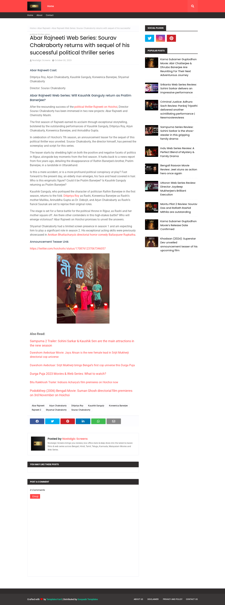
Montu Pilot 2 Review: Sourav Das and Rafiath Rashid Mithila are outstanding (178, 208)
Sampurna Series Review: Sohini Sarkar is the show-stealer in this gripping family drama (177, 133)
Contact (49, 15)
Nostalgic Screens (41, 60)
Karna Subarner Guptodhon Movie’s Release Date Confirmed (178, 225)
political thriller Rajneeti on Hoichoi (95, 106)
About (39, 15)
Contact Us (192, 599)
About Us (138, 599)
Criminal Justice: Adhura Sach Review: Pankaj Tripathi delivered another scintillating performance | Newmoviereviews (178, 109)
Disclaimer (153, 599)
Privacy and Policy (172, 599)
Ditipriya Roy (71, 195)
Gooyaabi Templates (88, 599)
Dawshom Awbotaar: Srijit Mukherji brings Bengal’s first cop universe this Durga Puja (82, 365)
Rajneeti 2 (36, 410)
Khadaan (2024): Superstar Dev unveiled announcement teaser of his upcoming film (179, 244)
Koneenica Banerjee (118, 405)
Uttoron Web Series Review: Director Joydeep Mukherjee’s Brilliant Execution (178, 189)
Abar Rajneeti (43, 28)
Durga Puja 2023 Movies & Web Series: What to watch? (68, 373)
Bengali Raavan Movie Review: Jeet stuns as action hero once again (178, 169)
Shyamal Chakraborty (56, 410)
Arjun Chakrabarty (58, 405)
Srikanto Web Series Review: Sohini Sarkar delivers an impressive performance (178, 88)
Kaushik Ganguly (96, 405)
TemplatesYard (54, 599)
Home (30, 15)
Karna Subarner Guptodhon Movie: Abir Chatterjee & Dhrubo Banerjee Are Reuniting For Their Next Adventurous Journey (178, 67)
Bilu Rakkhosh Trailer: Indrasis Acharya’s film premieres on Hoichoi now (74, 382)
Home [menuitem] (50, 6)
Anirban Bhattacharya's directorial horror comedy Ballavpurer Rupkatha (91, 234)
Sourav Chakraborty (80, 410)
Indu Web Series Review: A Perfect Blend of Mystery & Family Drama (177, 152)
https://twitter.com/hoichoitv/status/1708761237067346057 (68, 248)
